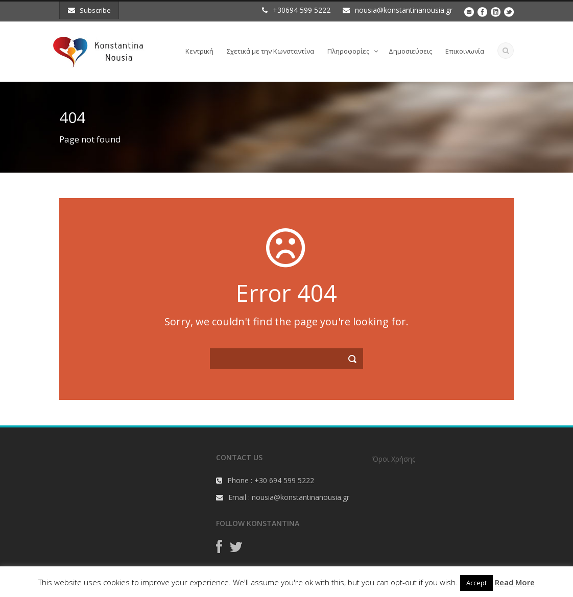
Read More (515, 582)
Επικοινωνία (464, 51)
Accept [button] (476, 582)
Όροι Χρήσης (393, 459)
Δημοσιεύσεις (410, 51)
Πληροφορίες (348, 51)
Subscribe (89, 10)
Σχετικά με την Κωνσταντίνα (270, 51)
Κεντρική (199, 51)
